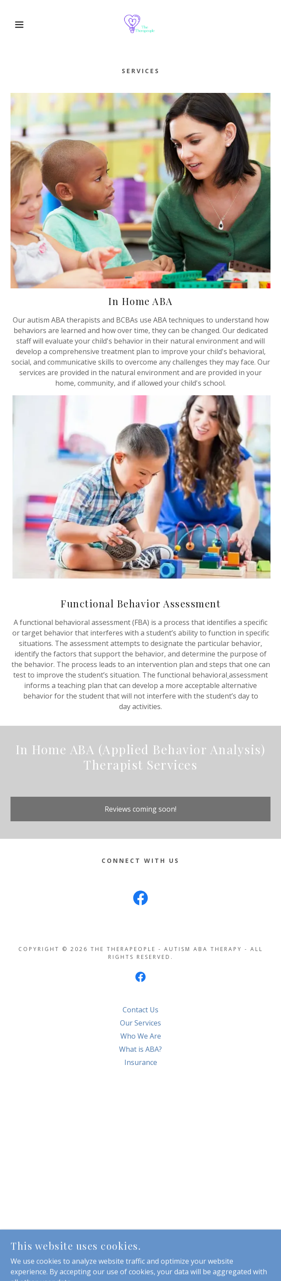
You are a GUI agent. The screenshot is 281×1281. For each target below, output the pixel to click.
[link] (140, 24)
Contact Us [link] (140, 1010)
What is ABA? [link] (140, 1049)
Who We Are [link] (140, 1036)
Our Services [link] (140, 1023)
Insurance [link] (140, 1062)
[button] (19, 24)
